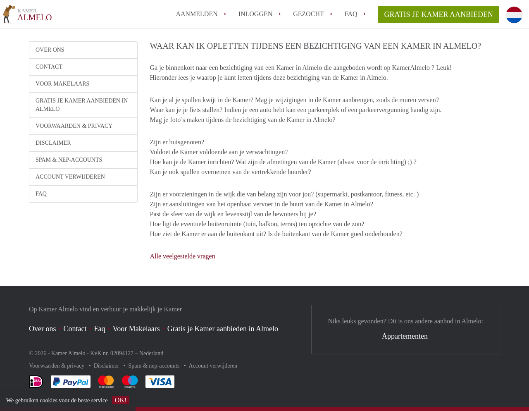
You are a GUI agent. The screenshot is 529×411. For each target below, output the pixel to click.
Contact (49, 67)
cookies (48, 400)
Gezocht (308, 13)
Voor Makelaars (62, 84)
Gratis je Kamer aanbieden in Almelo (82, 105)
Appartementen (405, 336)
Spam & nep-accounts (69, 160)
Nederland (151, 353)
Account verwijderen (70, 177)
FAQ (351, 13)
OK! (120, 400)
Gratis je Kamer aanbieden (438, 14)
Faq (99, 329)
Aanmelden (196, 13)
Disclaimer (53, 143)
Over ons (50, 50)
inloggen (255, 13)
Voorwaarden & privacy (74, 126)
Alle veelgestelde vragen (182, 256)
